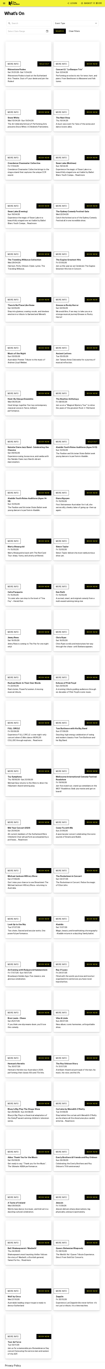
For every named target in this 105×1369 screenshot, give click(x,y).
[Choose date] (47, 31)
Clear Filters (74, 31)
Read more (80, 175)
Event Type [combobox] (60, 23)
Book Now (92, 64)
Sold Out (44, 64)
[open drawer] (4, 3)
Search (60, 31)
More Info (13, 64)
